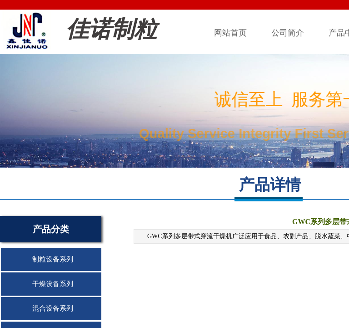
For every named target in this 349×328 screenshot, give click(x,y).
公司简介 (287, 32)
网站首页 (230, 32)
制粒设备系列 (52, 259)
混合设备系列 (52, 308)
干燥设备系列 (52, 283)
